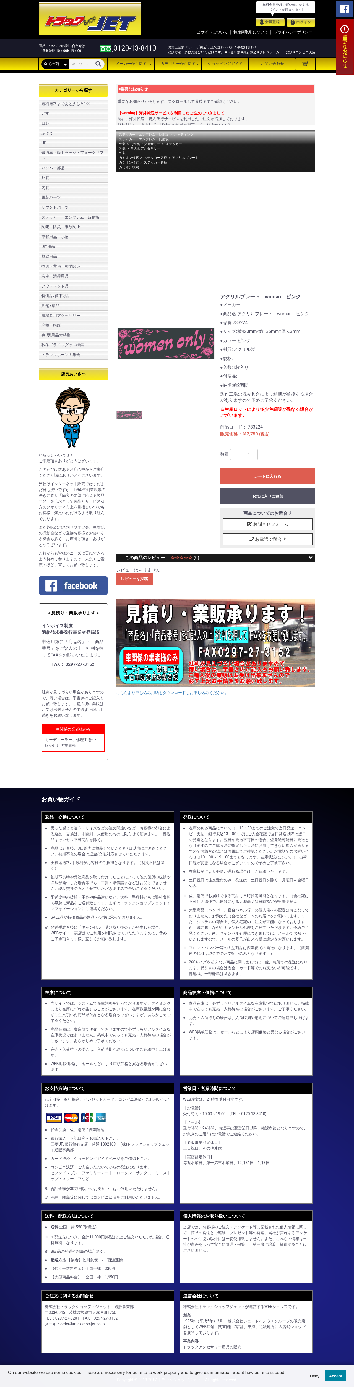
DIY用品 (48, 246)
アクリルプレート (185, 158)
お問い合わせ (272, 63)
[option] (166, 343)
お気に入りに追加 (267, 496)
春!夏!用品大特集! (56, 335)
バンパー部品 (53, 168)
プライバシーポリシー (293, 32)
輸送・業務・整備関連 (60, 266)
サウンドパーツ (55, 207)
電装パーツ (51, 197)
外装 (45, 177)
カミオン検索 (129, 158)
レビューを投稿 (134, 579)
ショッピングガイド (225, 63)
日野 (45, 123)
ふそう (47, 133)
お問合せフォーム (267, 524)
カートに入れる (267, 476)
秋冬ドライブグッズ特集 (62, 345)
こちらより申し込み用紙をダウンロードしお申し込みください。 (172, 693)
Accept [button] (335, 1376)
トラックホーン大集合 (60, 355)
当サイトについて (212, 32)
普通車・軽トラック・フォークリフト (72, 155)
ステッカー (173, 144)
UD (43, 143)
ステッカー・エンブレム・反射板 (70, 217)
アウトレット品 (55, 286)
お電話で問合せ (267, 539)
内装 (45, 187)
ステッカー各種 (155, 158)
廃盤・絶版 (51, 325)
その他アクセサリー (145, 144)
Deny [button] (314, 1376)
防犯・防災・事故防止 (60, 227)
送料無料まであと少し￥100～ (68, 103)
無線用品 (49, 256)
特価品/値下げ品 (55, 295)
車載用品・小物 (55, 237)
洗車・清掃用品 (55, 276)
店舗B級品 (50, 305)
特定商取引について (250, 32)
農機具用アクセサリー (60, 315)
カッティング (184, 134)
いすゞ (47, 113)
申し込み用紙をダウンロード (75, 679)
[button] (9, 1380)
